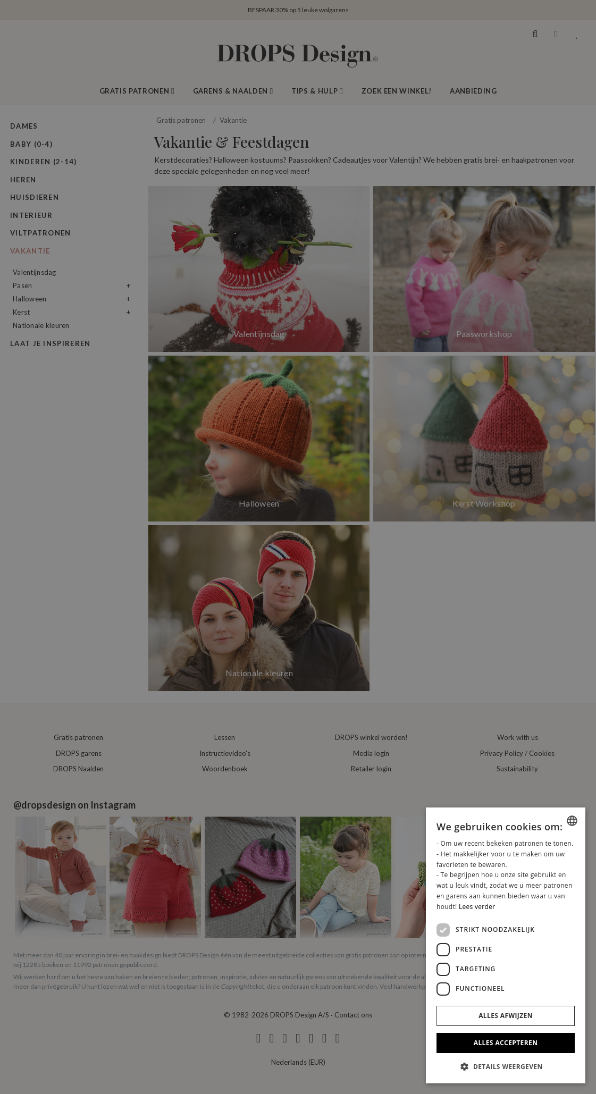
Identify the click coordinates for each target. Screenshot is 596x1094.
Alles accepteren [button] (506, 1042)
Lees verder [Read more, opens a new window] (477, 906)
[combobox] (572, 820)
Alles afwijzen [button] (506, 1015)
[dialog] (505, 945)
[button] (505, 1066)
